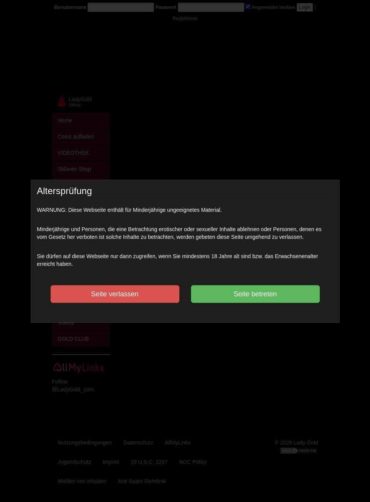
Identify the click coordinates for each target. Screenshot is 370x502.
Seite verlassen (115, 294)
